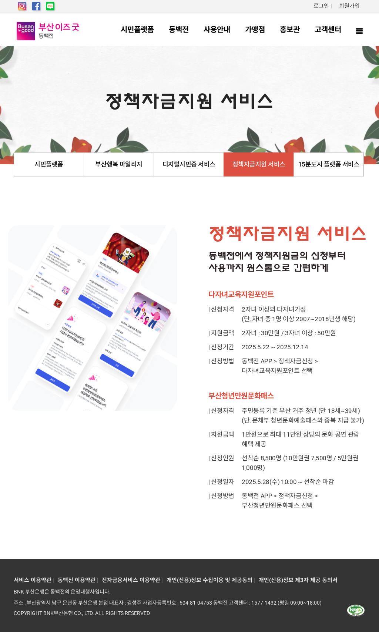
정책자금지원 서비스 (258, 164)
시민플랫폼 (48, 164)
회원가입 (349, 6)
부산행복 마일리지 (118, 164)
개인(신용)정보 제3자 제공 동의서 (297, 580)
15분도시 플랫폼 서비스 (329, 164)
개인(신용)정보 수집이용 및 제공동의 (208, 580)
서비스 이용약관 (32, 580)
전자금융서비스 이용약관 (129, 580)
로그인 (321, 6)
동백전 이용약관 (75, 580)
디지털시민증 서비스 (188, 164)
